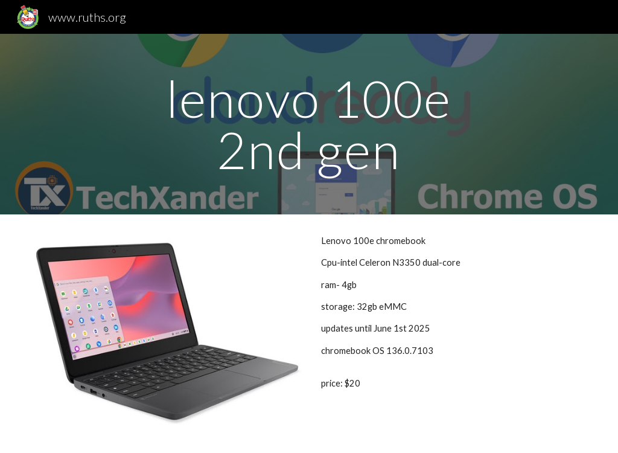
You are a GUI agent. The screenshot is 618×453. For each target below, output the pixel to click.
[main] (308, 124)
